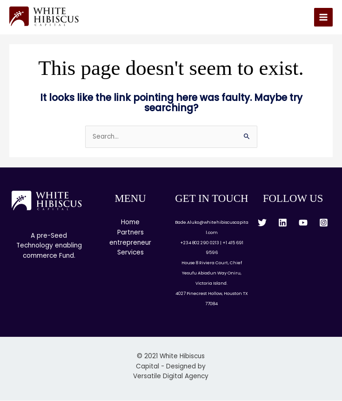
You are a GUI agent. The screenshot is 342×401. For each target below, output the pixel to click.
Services (130, 253)
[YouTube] (303, 223)
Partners (130, 232)
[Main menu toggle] (323, 17)
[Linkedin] (282, 223)
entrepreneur (130, 243)
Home (130, 222)
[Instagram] (323, 223)
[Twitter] (262, 223)
